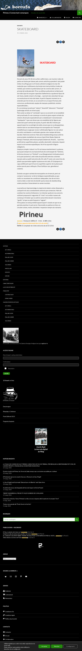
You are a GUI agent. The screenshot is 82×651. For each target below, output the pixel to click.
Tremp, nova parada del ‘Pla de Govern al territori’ (17, 504)
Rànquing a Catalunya (9, 411)
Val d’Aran (8, 264)
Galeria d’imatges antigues (11, 302)
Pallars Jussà (9, 257)
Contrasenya (6, 362)
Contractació (9, 294)
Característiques (8, 283)
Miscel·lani (8, 268)
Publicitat (6, 291)
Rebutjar (57, 646)
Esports (20, 25)
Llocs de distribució (9, 287)
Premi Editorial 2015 (9, 416)
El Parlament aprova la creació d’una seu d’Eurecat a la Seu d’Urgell (22, 477)
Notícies (5, 246)
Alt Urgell (8, 250)
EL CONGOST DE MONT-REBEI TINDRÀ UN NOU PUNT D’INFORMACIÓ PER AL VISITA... (29, 536)
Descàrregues (7, 406)
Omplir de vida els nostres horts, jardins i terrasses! (17, 534)
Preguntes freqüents (8, 421)
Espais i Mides (8, 298)
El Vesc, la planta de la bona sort (12, 532)
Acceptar (44, 646)
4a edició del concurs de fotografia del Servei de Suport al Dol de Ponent (23, 488)
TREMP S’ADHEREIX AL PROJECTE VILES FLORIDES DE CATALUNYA (23, 493)
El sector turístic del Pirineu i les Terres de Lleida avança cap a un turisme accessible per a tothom (30, 471)
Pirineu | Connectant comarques (16, 13)
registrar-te (44, 343)
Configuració (70, 646)
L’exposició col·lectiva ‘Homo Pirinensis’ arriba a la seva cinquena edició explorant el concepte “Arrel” (31, 499)
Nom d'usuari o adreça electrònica (12, 355)
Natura (7, 276)
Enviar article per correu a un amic (63, 42)
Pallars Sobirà (9, 261)
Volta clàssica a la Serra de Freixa (12, 537)
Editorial (6, 279)
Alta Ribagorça (9, 253)
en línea (8, 380)
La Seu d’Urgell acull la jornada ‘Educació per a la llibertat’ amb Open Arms (24, 482)
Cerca (77, 519)
